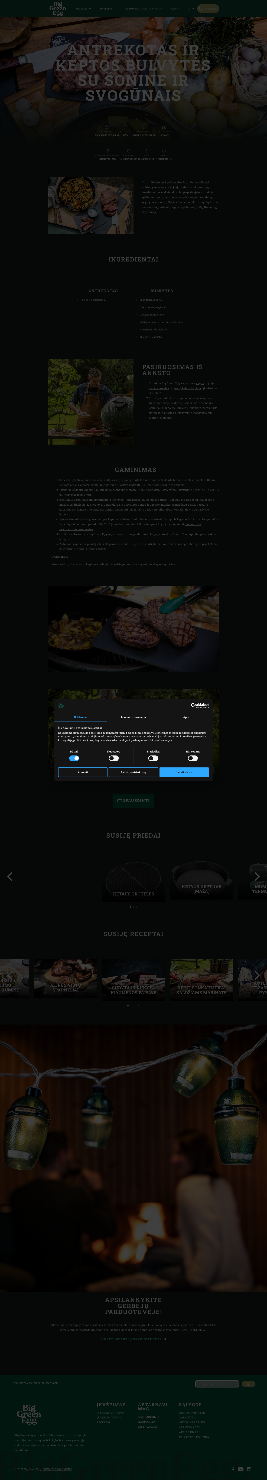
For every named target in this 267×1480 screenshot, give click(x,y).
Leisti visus (184, 772)
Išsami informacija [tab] (133, 717)
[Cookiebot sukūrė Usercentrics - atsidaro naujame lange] (193, 705)
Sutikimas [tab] (81, 717)
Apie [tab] (186, 717)
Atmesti (83, 772)
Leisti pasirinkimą (133, 772)
